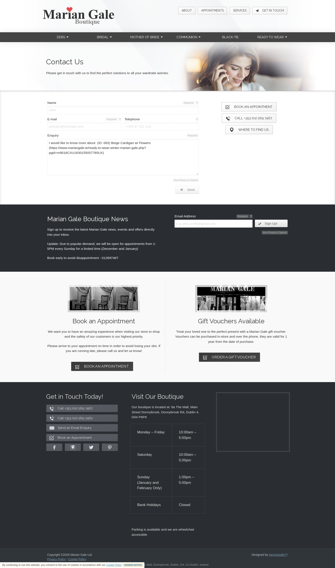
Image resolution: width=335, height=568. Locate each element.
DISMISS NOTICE (133, 565)
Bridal (104, 37)
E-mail (52, 119)
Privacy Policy (56, 559)
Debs (63, 37)
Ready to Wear (272, 37)
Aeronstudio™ (278, 554)
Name (51, 102)
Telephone (132, 119)
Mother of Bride (146, 37)
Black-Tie (230, 37)
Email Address (185, 216)
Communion (188, 37)
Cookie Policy (114, 565)
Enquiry (53, 135)
